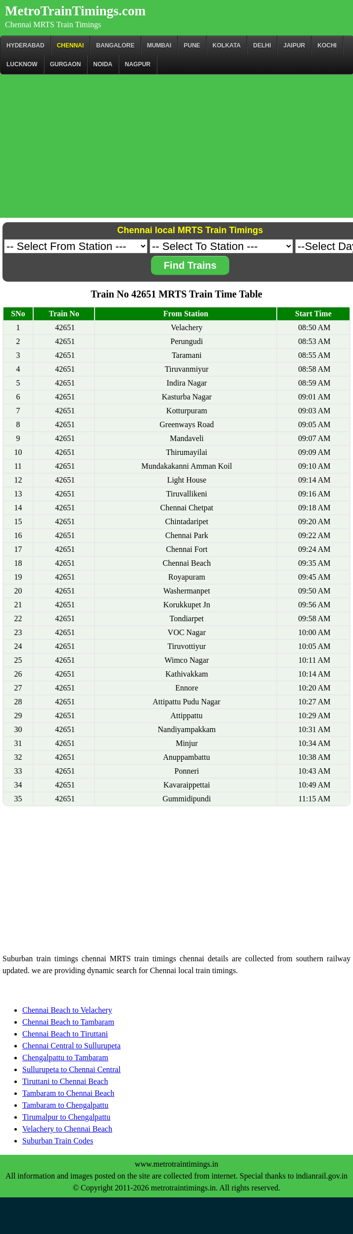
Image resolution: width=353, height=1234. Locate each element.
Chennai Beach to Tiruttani (65, 1034)
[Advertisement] (176, 148)
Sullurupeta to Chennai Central (71, 1069)
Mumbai (159, 45)
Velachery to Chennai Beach (67, 1129)
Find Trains (190, 265)
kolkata (226, 45)
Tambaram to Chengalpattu (65, 1105)
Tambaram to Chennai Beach (68, 1093)
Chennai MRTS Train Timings (53, 24)
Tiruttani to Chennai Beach (65, 1081)
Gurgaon (65, 64)
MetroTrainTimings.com (75, 10)
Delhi (262, 45)
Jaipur (294, 45)
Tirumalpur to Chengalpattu (66, 1117)
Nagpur (138, 64)
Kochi (327, 45)
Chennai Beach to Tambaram (68, 1022)
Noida (102, 64)
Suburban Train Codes (57, 1140)
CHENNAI (70, 45)
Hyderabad (25, 45)
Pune (192, 45)
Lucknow (22, 64)
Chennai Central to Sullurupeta (71, 1045)
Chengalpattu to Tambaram (65, 1057)
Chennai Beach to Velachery (67, 1010)
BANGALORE (115, 45)
